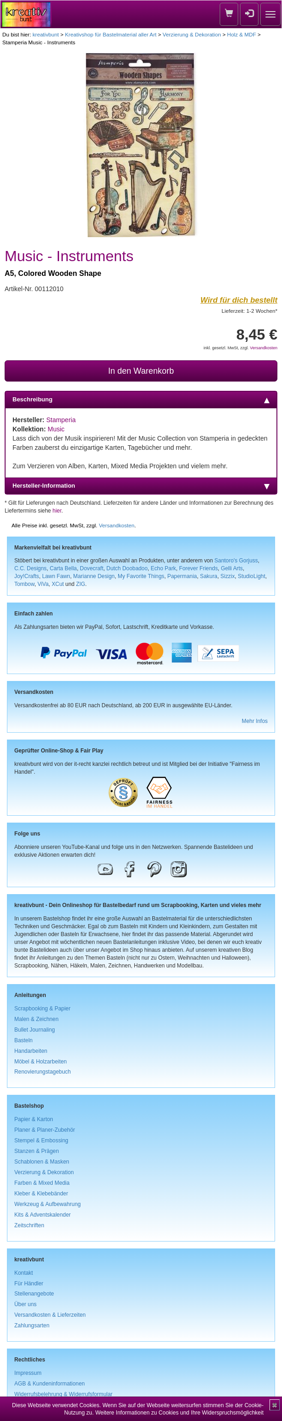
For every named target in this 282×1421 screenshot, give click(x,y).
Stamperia (61, 420)
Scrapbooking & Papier (42, 1008)
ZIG (80, 584)
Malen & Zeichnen (36, 1019)
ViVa (42, 584)
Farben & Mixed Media (42, 1183)
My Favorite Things (141, 576)
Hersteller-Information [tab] (141, 486)
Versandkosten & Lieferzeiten (50, 1315)
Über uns (25, 1304)
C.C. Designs (30, 568)
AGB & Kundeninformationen (49, 1383)
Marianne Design (94, 576)
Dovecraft (91, 568)
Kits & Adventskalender (42, 1215)
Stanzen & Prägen (36, 1151)
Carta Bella (63, 568)
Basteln (23, 1040)
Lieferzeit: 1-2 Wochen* (249, 311)
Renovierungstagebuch (42, 1072)
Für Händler (28, 1283)
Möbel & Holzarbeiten (40, 1061)
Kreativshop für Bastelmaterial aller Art (110, 34)
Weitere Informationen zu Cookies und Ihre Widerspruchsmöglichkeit (179, 1412)
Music (56, 429)
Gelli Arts (232, 568)
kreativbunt (45, 34)
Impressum (28, 1373)
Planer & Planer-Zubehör (44, 1130)
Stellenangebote (34, 1293)
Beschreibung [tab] (141, 399)
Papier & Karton (33, 1119)
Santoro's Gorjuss (236, 560)
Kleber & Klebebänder (41, 1193)
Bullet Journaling (34, 1030)
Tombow (24, 584)
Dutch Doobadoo (127, 568)
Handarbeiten (30, 1051)
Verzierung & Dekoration (191, 34)
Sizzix (228, 576)
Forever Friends (198, 568)
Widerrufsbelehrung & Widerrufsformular (63, 1394)
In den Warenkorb (141, 371)
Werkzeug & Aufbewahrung (47, 1204)
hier (57, 511)
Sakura (208, 576)
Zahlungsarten (31, 1325)
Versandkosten (263, 348)
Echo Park (163, 568)
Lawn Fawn (56, 576)
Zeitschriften (29, 1225)
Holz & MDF (241, 34)
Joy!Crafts (26, 576)
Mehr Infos (255, 721)
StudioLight (251, 576)
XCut (58, 584)
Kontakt (23, 1273)
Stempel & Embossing (41, 1140)
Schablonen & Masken (41, 1161)
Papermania (182, 576)
